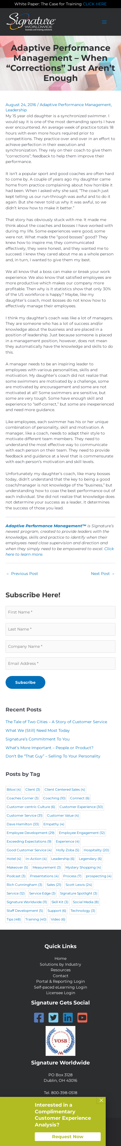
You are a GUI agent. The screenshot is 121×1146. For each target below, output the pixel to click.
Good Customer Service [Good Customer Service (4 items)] (29, 850)
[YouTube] (82, 1017)
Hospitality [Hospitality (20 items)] (96, 850)
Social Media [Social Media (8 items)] (86, 902)
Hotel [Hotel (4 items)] (14, 859)
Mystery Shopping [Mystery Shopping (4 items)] (83, 867)
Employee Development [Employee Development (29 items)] (31, 833)
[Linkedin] (67, 1017)
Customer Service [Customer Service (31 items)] (25, 815)
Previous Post (22, 573)
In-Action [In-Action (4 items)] (36, 859)
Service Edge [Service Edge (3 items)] (42, 893)
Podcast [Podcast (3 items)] (16, 876)
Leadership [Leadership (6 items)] (63, 859)
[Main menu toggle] (104, 22)
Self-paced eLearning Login (60, 987)
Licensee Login (60, 993)
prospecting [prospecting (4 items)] (99, 876)
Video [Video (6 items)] (58, 919)
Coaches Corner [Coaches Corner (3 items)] (23, 798)
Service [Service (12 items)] (16, 893)
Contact (60, 976)
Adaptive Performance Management (75, 104)
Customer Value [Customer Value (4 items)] (63, 815)
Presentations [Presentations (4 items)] (44, 876)
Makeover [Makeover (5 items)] (17, 867)
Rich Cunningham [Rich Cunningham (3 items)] (24, 885)
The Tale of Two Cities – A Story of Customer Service (56, 722)
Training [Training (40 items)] (35, 919)
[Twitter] (53, 1017)
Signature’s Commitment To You (38, 739)
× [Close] (101, 1100)
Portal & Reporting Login (60, 981)
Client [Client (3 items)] (32, 789)
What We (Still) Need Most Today (38, 730)
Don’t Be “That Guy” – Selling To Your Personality (53, 756)
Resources (61, 970)
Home (60, 958)
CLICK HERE (95, 4)
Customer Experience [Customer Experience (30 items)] (81, 807)
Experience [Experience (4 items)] (68, 841)
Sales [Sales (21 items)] (54, 885)
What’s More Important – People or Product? (49, 747)
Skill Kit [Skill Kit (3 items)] (59, 902)
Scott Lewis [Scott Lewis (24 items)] (79, 885)
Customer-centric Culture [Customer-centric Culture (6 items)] (31, 807)
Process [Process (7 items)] (72, 876)
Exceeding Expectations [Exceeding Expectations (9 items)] (29, 841)
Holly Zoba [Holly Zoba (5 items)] (67, 850)
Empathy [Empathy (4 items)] (53, 824)
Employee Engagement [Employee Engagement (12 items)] (82, 833)
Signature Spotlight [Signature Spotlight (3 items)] (78, 893)
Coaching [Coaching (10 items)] (54, 798)
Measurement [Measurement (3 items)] (47, 867)
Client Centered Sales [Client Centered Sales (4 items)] (65, 789)
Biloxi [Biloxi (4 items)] (14, 789)
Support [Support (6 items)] (57, 910)
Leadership (16, 110)
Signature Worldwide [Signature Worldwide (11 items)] (27, 902)
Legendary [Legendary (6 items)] (90, 859)
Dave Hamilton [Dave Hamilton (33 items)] (23, 824)
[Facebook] (39, 1017)
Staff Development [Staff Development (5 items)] (25, 910)
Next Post (103, 573)
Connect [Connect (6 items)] (80, 798)
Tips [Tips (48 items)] (14, 919)
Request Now (67, 1136)
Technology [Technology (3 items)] (83, 910)
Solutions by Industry (60, 964)
